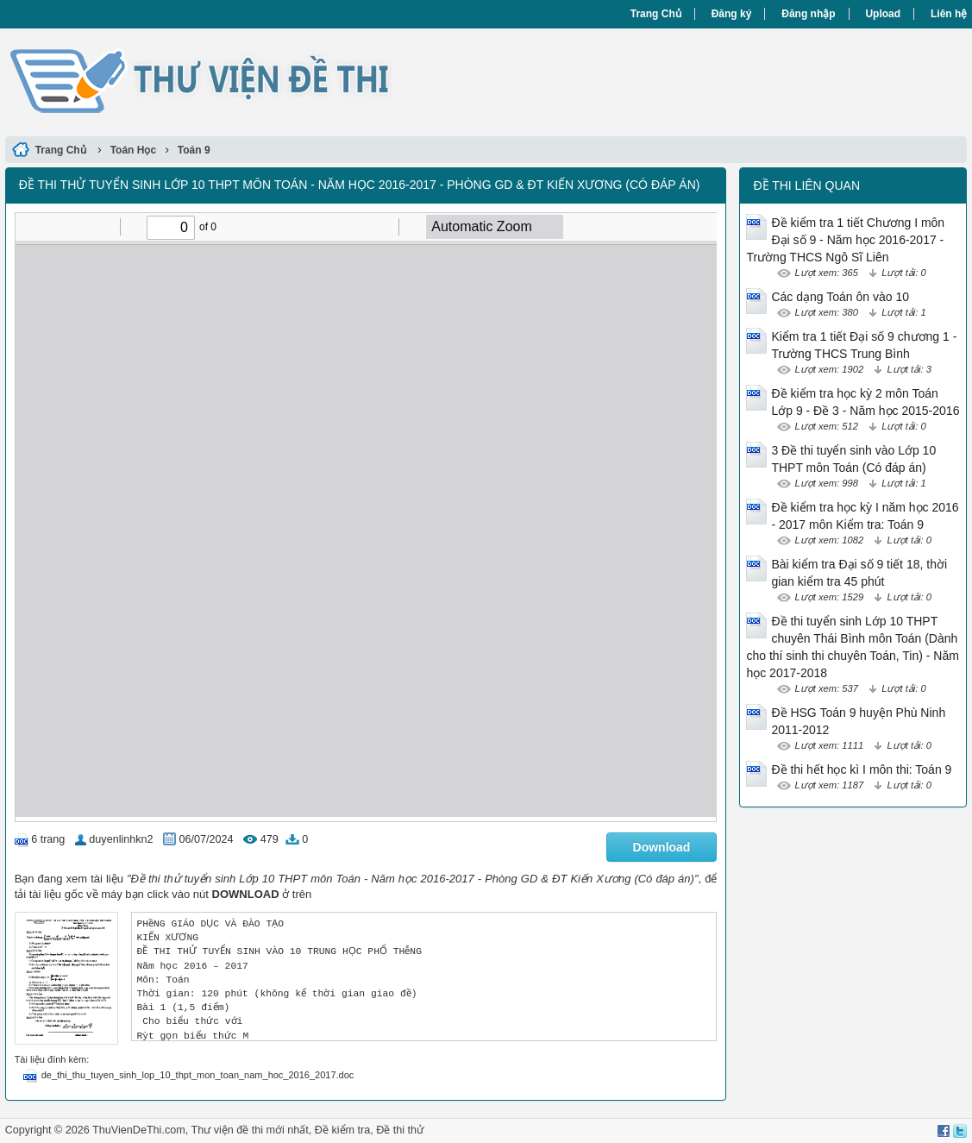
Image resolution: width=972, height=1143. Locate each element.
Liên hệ (949, 14)
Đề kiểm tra (342, 1130)
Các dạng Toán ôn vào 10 (840, 297)
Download (662, 847)
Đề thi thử (399, 1130)
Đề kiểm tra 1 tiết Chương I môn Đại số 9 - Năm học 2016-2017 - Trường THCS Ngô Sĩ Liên (845, 240)
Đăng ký (732, 14)
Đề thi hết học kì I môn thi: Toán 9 (861, 769)
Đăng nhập (808, 14)
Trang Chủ (655, 14)
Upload (882, 14)
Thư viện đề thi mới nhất (249, 1130)
